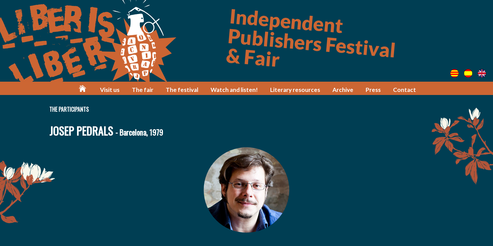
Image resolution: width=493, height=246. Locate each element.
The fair (142, 89)
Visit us (109, 89)
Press (373, 89)
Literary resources (295, 89)
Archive (342, 89)
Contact (404, 89)
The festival (182, 89)
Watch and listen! (234, 89)
